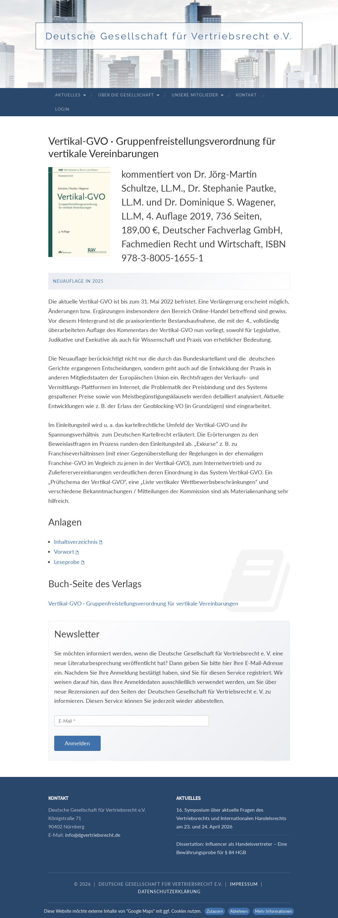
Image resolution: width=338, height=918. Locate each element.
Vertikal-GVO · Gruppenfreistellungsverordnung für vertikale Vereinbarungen (143, 603)
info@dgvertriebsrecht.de (92, 835)
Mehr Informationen (273, 911)
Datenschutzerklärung (169, 891)
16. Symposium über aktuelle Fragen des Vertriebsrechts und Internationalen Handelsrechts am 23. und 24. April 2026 (231, 818)
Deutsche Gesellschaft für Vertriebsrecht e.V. (169, 36)
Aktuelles (68, 94)
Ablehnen (239, 911)
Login (62, 109)
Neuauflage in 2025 (78, 281)
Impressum (244, 884)
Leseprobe (67, 561)
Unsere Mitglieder (195, 94)
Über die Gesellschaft (126, 94)
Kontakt (246, 94)
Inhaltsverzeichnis (76, 541)
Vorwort (64, 551)
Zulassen (215, 911)
